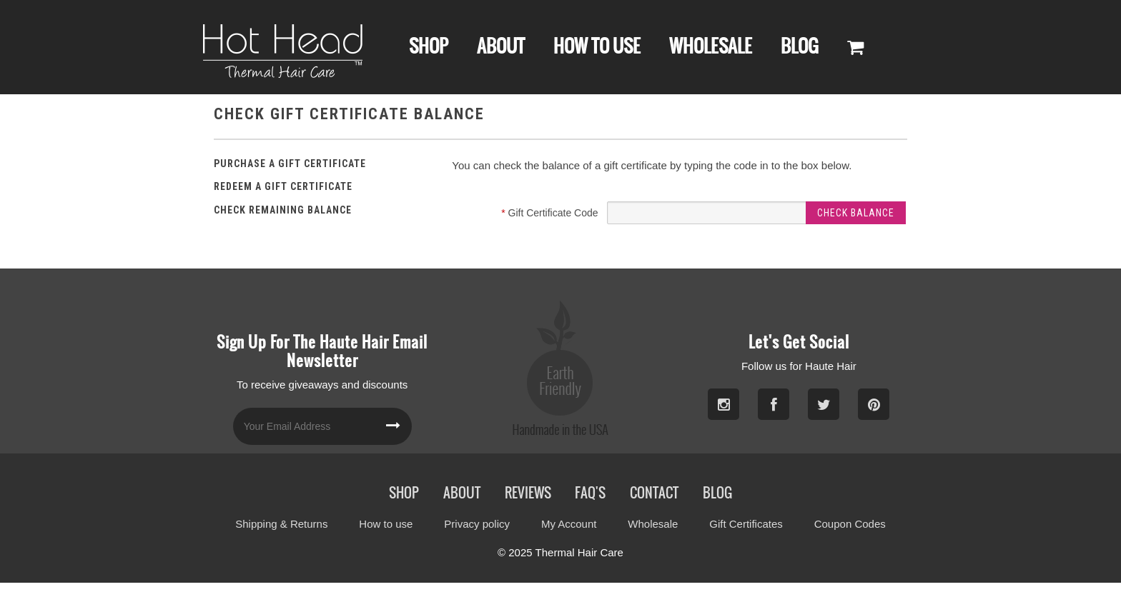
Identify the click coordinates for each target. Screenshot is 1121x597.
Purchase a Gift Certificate (290, 163)
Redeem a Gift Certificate (283, 186)
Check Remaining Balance (283, 210)
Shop (428, 46)
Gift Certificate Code (549, 213)
